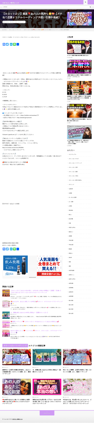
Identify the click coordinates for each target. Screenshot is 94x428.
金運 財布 (71, 291)
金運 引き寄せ (72, 278)
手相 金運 (71, 244)
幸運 (70, 223)
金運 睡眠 (71, 287)
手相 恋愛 (71, 240)
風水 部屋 (71, 308)
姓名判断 (70, 58)
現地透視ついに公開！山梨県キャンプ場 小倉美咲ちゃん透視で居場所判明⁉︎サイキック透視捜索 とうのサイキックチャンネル (79, 99)
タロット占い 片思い (74, 176)
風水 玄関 (71, 303)
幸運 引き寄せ (72, 227)
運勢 (69, 124)
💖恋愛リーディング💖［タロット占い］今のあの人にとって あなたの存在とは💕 (35, 323)
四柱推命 (71, 210)
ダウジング (71, 185)
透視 (69, 79)
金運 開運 (71, 295)
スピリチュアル (73, 155)
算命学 (70, 257)
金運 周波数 (72, 270)
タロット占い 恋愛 (73, 172)
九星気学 (71, 189)
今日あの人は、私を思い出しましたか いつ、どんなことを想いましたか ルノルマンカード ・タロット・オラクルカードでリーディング (76, 405)
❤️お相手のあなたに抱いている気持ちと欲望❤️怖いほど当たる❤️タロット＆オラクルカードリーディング (16, 404)
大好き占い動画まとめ (17, 424)
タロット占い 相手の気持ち (76, 181)
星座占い (71, 253)
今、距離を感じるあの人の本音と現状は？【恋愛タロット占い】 (29, 314)
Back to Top (47, 418)
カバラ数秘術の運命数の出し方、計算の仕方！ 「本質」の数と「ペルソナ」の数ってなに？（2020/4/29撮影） (78, 143)
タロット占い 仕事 (73, 168)
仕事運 (70, 193)
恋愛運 (70, 236)
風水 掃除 (71, 299)
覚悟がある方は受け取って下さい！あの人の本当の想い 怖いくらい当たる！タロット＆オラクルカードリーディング (46, 404)
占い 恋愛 (71, 202)
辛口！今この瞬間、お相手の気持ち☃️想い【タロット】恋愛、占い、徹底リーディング (76, 373)
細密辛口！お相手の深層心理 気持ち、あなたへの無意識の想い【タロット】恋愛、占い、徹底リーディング (16, 373)
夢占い (70, 215)
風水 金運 (71, 312)
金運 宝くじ (72, 274)
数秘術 (69, 146)
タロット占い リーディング (18, 23)
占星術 (70, 206)
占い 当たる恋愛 (73, 198)
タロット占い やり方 (74, 160)
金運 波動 (71, 282)
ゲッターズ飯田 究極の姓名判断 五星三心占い (78, 56)
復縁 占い (71, 231)
